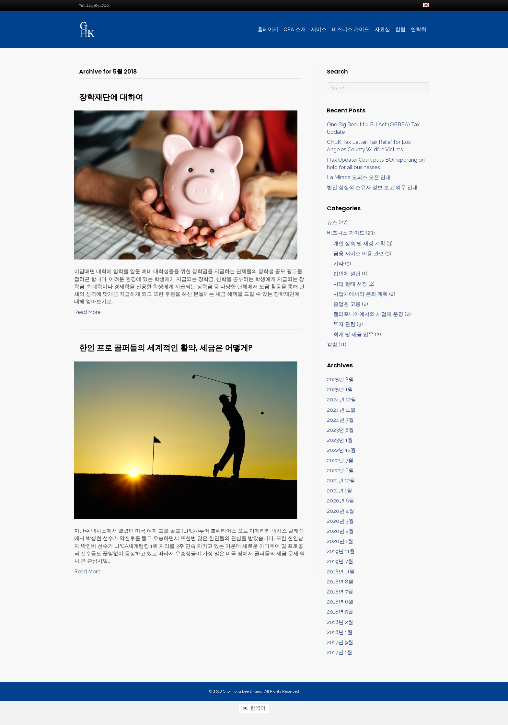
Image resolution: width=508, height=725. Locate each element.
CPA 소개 (294, 29)
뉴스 (332, 222)
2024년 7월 (340, 420)
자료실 (382, 29)
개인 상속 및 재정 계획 (359, 243)
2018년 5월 (340, 612)
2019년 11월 (341, 551)
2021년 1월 (339, 491)
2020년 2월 (340, 531)
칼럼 (400, 29)
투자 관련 (344, 324)
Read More (87, 312)
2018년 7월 (340, 592)
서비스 (319, 29)
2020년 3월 (340, 521)
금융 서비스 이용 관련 (358, 253)
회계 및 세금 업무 (353, 334)
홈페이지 (268, 29)
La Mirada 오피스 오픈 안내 (359, 177)
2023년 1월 (340, 440)
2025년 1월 (340, 389)
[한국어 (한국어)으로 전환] (254, 708)
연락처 (418, 29)
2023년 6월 (340, 430)
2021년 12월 (341, 481)
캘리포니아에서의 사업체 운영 (368, 314)
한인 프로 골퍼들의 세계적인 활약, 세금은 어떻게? (165, 347)
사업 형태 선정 (350, 284)
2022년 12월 (341, 450)
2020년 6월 (340, 501)
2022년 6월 (340, 470)
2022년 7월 (340, 460)
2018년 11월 (341, 572)
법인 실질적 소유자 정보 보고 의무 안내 (372, 187)
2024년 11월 (341, 410)
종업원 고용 (347, 304)
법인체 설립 (347, 273)
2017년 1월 (339, 652)
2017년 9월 (340, 642)
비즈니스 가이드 (350, 29)
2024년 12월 (341, 400)
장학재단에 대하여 (111, 97)
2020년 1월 (340, 541)
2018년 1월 (339, 632)
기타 (338, 263)
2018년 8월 (340, 582)
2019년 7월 (340, 561)
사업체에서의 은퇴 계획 (360, 294)
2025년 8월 (340, 379)
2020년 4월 (340, 511)
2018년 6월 (340, 602)
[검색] (378, 87)
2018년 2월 (340, 622)
